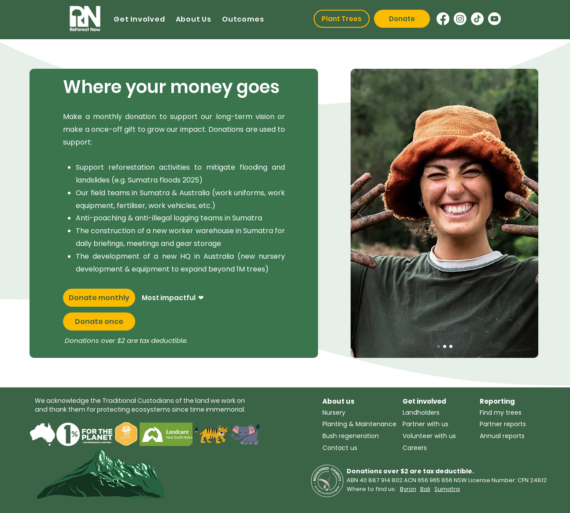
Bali (425, 489)
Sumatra (447, 489)
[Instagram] (460, 18)
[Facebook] (443, 18)
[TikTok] (477, 18)
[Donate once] (99, 321)
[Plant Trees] (342, 19)
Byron (408, 489)
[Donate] (402, 19)
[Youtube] (494, 18)
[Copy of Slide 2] (438, 346)
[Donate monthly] (99, 298)
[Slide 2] (444, 346)
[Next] (527, 213)
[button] (139, 19)
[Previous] (362, 213)
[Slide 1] (450, 346)
